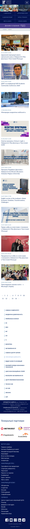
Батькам (3, 490)
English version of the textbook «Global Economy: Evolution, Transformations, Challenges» (13, 200)
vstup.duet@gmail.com (9, 411)
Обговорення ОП (11, 348)
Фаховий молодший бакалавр (10, 451)
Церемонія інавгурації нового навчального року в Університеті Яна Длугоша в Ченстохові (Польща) (13, 57)
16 (16, 298)
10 (24, 295)
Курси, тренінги (22, 17)
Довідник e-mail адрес (7, 504)
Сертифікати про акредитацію (10, 466)
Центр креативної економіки (15, 380)
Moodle (3, 507)
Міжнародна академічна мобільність (13, 112)
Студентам (4, 487)
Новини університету (12, 310)
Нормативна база (22, 13)
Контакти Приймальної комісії (10, 449)
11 (3, 298)
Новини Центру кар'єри (13, 352)
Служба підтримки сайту (15, 524)
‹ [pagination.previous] (2, 295)
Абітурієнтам (5, 485)
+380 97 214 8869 (15, 406)
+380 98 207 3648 (22, 411)
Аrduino (8, 392)
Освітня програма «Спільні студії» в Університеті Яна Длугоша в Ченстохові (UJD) (14, 143)
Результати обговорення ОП (14, 375)
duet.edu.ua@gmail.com (21, 404)
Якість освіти (7, 21)
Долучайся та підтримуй (15, 26)
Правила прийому (6, 447)
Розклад (3, 502)
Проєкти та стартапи (7, 473)
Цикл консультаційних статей (15, 371)
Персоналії (4, 470)
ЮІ (6, 323)
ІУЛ (6, 335)
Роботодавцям (5, 492)
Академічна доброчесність (14, 314)
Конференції (5, 475)
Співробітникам (5, 494)
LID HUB (8, 388)
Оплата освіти (22, 21)
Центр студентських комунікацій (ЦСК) (12, 500)
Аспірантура (4, 460)
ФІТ (6, 331)
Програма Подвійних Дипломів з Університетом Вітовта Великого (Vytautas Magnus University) (12, 171)
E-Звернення (7, 13)
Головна (5, 29)
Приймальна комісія (12, 318)
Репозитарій (4, 511)
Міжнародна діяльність (13, 357)
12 (6, 298)
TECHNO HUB (9, 384)
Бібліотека (9, 344)
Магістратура (5, 458)
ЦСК (7, 396)
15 (12, 298)
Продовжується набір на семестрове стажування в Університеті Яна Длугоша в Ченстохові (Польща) (14, 258)
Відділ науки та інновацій (14, 361)
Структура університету (8, 468)
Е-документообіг (7, 17)
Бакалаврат (4, 453)
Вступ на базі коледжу (7, 456)
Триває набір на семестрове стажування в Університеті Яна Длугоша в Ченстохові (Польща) (15, 229)
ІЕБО (7, 327)
